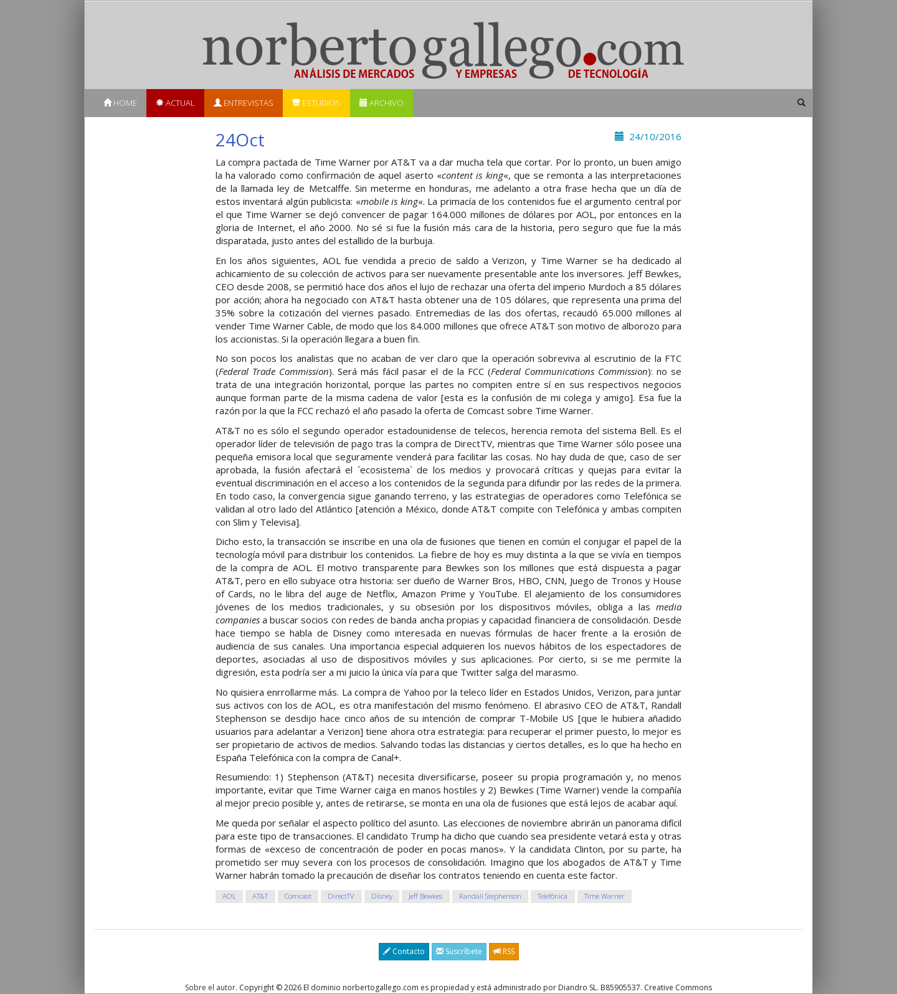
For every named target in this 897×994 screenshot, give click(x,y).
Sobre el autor (210, 987)
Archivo (381, 102)
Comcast (298, 896)
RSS (504, 951)
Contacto (404, 951)
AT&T (260, 896)
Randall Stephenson (490, 896)
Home (120, 102)
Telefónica (552, 896)
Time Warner (604, 896)
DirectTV (341, 896)
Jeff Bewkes (425, 896)
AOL (229, 896)
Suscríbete (459, 951)
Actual (175, 102)
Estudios (316, 102)
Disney (381, 896)
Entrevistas (243, 102)
